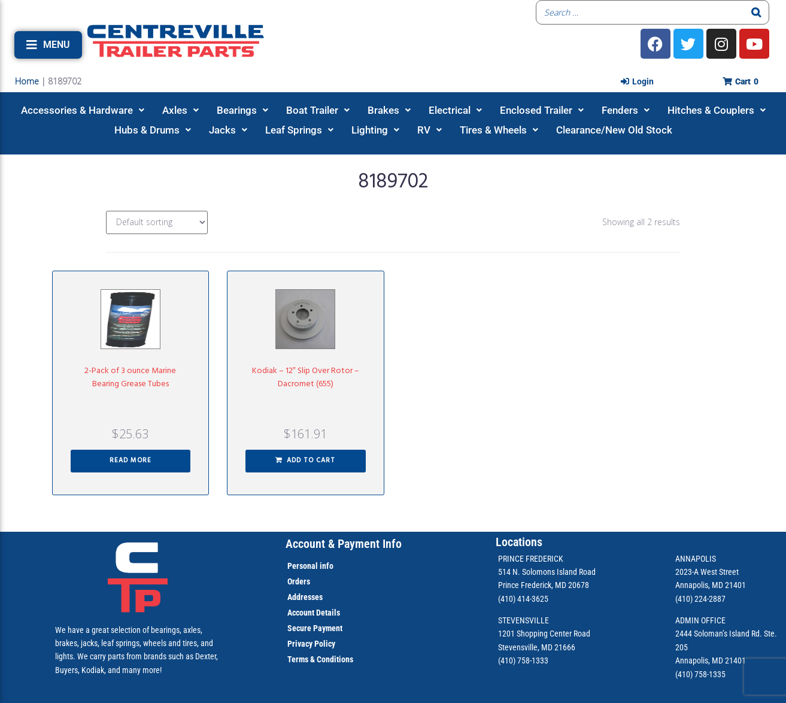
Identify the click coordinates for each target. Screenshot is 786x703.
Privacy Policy (311, 644)
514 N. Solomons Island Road (547, 572)
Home (27, 81)
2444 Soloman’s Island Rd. (718, 633)
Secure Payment (314, 628)
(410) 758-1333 (523, 660)
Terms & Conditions (320, 659)
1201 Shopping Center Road (544, 633)
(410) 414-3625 (523, 599)
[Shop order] (157, 222)
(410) (684, 674)
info (325, 566)
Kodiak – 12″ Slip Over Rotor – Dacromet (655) (305, 377)
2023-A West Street (707, 572)
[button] (48, 45)
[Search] (757, 12)
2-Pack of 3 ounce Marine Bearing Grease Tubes (130, 377)
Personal (302, 566)
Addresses (305, 597)
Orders (298, 581)
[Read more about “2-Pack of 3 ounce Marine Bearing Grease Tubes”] (131, 461)
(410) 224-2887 (700, 599)
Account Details (313, 612)
